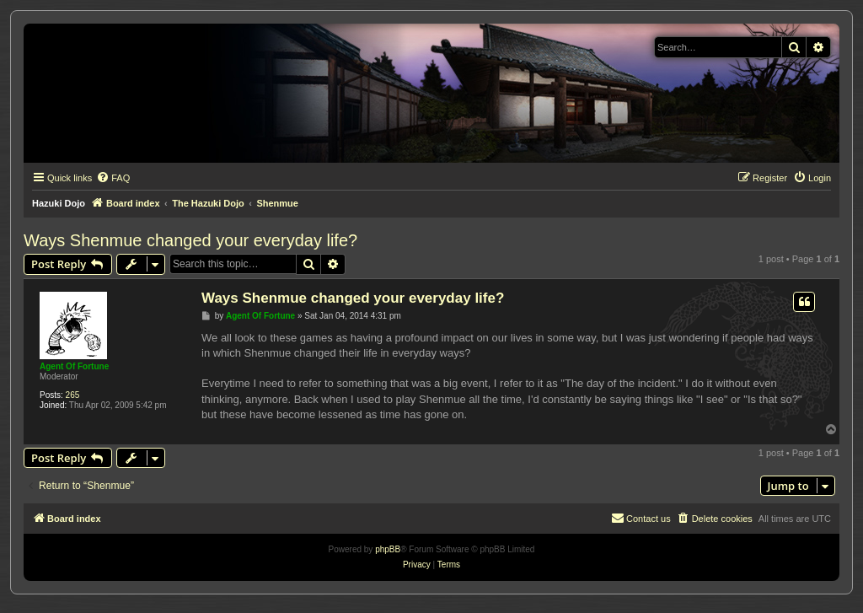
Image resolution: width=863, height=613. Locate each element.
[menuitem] (113, 178)
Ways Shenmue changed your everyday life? (190, 240)
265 (73, 395)
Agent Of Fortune (74, 366)
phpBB (387, 549)
